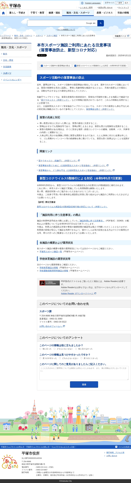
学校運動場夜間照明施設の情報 (54, 271)
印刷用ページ (122, 36)
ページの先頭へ (124, 447)
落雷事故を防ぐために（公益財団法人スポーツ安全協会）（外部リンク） (73, 165)
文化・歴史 (8, 60)
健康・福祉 (54, 12)
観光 (5, 54)
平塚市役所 (31, 453)
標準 (120, 3)
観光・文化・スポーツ (78, 12)
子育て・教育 (37, 12)
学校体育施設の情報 (49, 268)
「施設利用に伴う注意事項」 (91, 221)
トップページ (5, 36)
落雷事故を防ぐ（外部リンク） (100, 109)
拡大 (126, 3)
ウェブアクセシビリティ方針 (63, 447)
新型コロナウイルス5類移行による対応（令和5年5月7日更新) (101, 66)
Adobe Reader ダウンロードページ (78, 293)
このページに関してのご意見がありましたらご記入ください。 (73, 364)
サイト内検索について (66, 30)
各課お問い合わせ (105, 8)
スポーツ (39, 36)
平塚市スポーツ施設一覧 (51, 251)
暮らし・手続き (17, 12)
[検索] (62, 23)
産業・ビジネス (105, 12)
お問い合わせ (111, 456)
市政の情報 (123, 12)
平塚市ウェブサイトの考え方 (12, 447)
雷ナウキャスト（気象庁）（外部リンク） (59, 161)
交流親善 (7, 67)
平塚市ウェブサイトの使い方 (38, 447)
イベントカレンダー (12, 80)
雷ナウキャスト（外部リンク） (55, 100)
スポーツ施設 (52, 36)
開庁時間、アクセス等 (115, 453)
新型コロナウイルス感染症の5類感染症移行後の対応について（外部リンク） (72, 207)
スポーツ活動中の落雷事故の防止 (56, 66)
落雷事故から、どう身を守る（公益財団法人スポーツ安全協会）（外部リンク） (77, 170)
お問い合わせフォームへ (52, 326)
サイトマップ (123, 8)
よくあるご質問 (86, 8)
